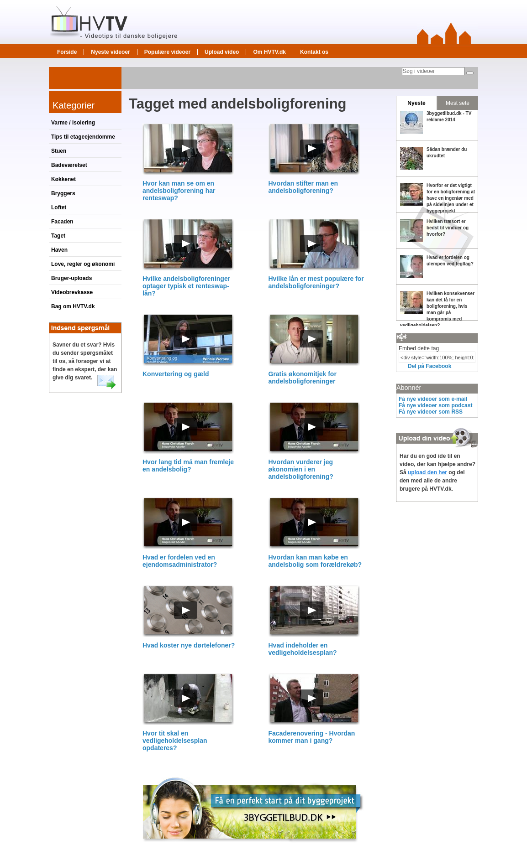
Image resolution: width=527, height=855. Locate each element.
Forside (67, 52)
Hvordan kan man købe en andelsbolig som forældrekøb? (315, 561)
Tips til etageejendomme (83, 137)
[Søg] (470, 73)
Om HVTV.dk (269, 52)
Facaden (62, 221)
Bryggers (63, 193)
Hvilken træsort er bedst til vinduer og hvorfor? (448, 228)
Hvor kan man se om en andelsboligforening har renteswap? (178, 191)
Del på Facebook (429, 366)
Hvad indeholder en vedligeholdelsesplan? (303, 649)
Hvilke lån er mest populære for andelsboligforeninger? (316, 282)
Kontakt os (314, 52)
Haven (59, 250)
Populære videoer (167, 52)
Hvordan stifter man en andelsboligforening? (303, 187)
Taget (58, 236)
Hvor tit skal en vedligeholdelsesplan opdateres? (174, 740)
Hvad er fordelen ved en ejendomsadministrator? (179, 561)
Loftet (58, 207)
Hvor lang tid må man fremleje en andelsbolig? (188, 465)
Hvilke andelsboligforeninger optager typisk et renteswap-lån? (186, 286)
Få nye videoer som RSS (431, 412)
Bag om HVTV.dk (73, 306)
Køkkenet (63, 179)
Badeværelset (69, 165)
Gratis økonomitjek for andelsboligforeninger (303, 377)
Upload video (222, 52)
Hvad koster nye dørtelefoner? (188, 645)
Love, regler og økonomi (83, 264)
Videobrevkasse (72, 292)
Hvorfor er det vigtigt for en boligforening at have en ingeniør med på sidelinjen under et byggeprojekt (451, 198)
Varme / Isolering (73, 122)
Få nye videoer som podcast (435, 405)
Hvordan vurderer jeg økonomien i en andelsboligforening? (301, 469)
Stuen (58, 151)
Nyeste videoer (110, 52)
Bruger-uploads (71, 278)
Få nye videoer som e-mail (433, 399)
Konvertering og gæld (175, 374)
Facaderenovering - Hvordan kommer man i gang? (312, 737)
